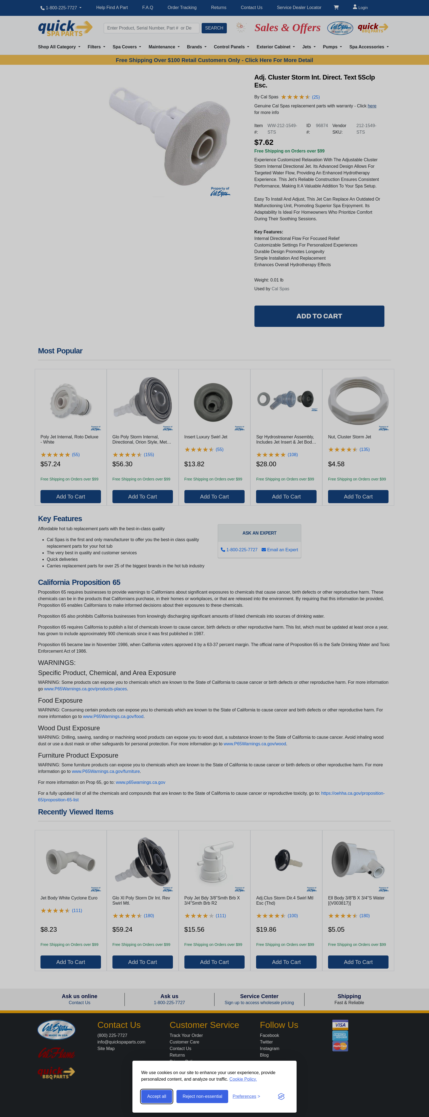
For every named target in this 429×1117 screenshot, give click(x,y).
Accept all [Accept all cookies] (156, 1096)
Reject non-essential (202, 1096)
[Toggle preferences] (246, 1096)
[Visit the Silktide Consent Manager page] (281, 1096)
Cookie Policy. (243, 1079)
